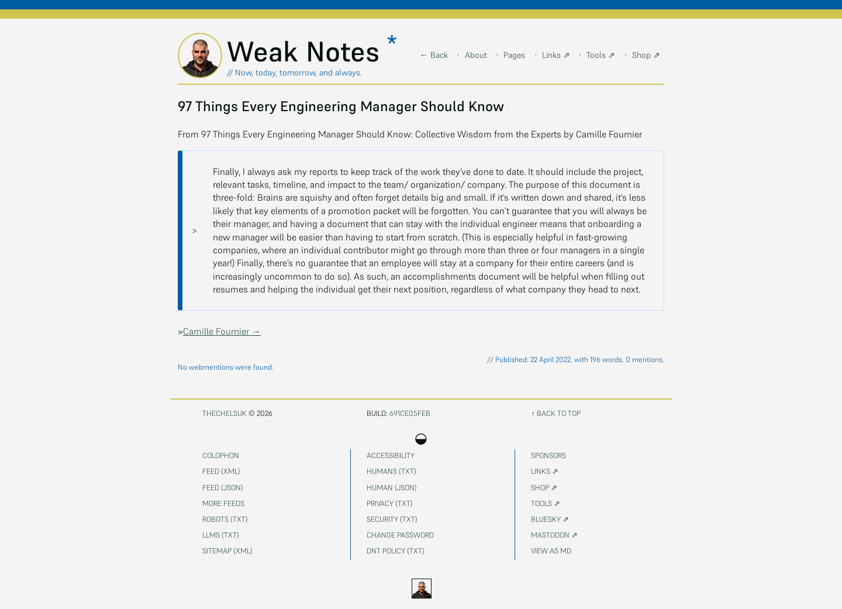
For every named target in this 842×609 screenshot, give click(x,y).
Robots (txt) (225, 519)
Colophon (220, 455)
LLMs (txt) (220, 535)
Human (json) (392, 488)
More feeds (223, 503)
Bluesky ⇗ (550, 519)
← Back (434, 55)
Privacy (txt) (390, 503)
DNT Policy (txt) (396, 551)
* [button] (391, 44)
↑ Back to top (555, 413)
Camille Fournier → (222, 331)
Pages (514, 55)
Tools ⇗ (600, 55)
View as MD (551, 551)
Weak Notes (307, 51)
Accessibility (391, 455)
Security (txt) (392, 519)
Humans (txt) (391, 471)
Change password (400, 535)
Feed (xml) (221, 471)
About (476, 55)
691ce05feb (409, 413)
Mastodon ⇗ (554, 535)
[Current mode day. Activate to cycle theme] (421, 588)
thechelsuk (224, 413)
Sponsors (548, 455)
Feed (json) (222, 488)
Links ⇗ (556, 55)
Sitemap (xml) (227, 551)
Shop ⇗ (646, 55)
